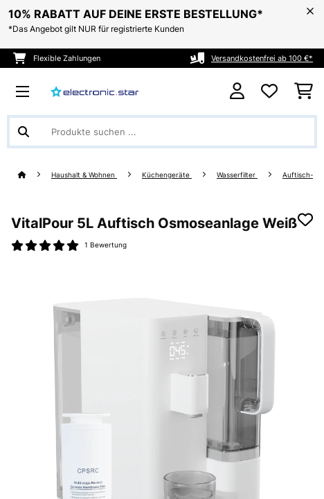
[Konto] (237, 91)
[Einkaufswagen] (303, 91)
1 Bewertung (105, 245)
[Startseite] (34, 175)
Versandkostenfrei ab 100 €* (262, 58)
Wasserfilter (237, 175)
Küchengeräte (167, 175)
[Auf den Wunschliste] (305, 219)
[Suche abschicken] (23, 131)
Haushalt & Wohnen (84, 175)
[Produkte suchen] (162, 131)
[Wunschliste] (269, 91)
